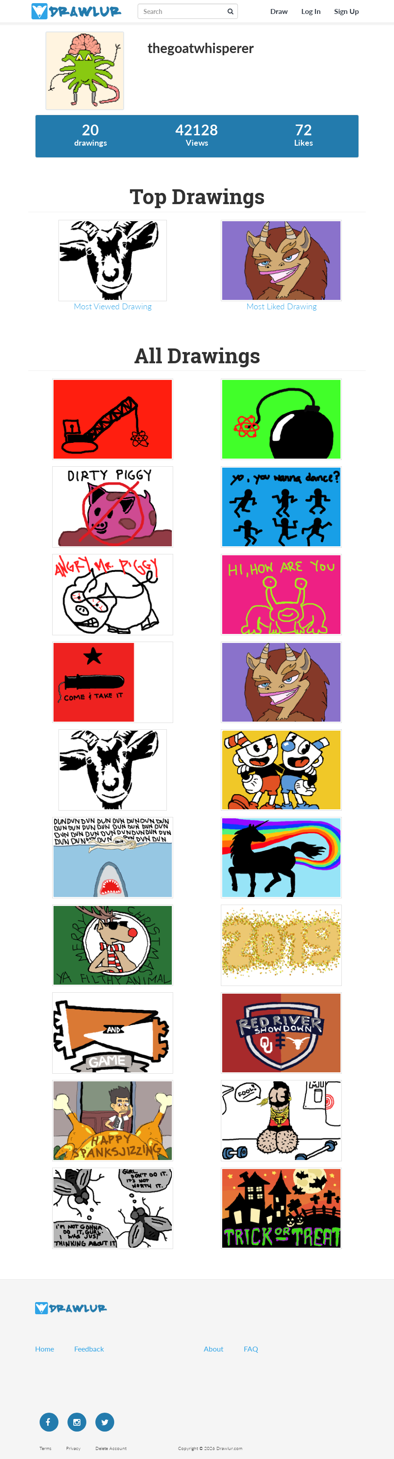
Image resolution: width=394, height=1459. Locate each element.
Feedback (89, 1348)
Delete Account (110, 1448)
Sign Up (346, 11)
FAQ (251, 1348)
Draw (279, 11)
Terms (45, 1448)
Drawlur (71, 1308)
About (214, 1348)
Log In (311, 11)
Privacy (73, 1448)
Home (44, 1348)
